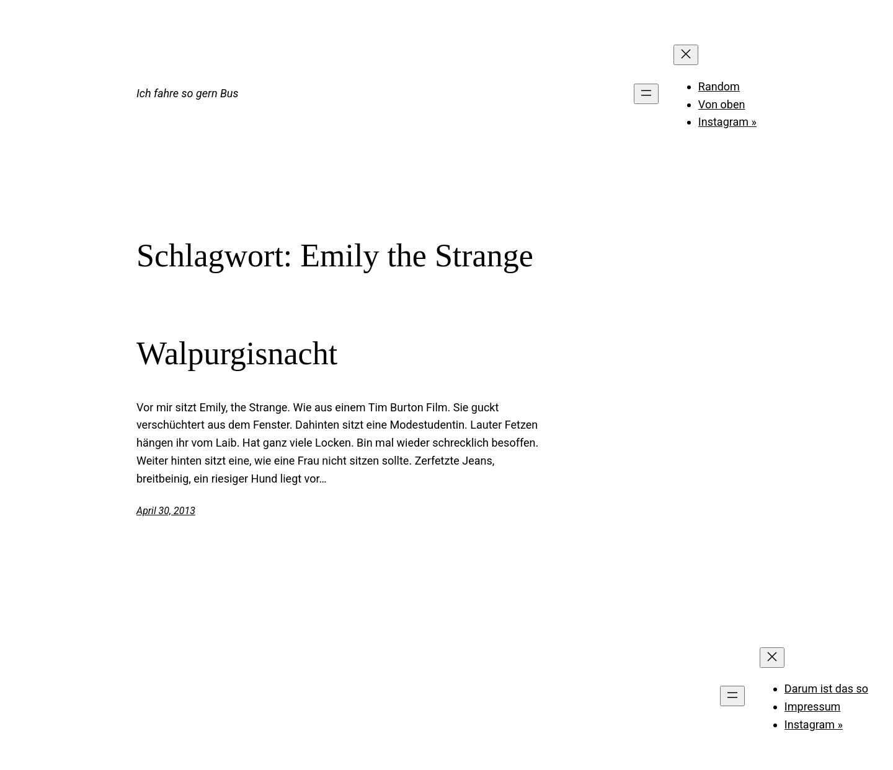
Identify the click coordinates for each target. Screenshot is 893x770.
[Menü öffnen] (646, 94)
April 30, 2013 (165, 511)
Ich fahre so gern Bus (187, 93)
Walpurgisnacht (236, 353)
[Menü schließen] (685, 55)
